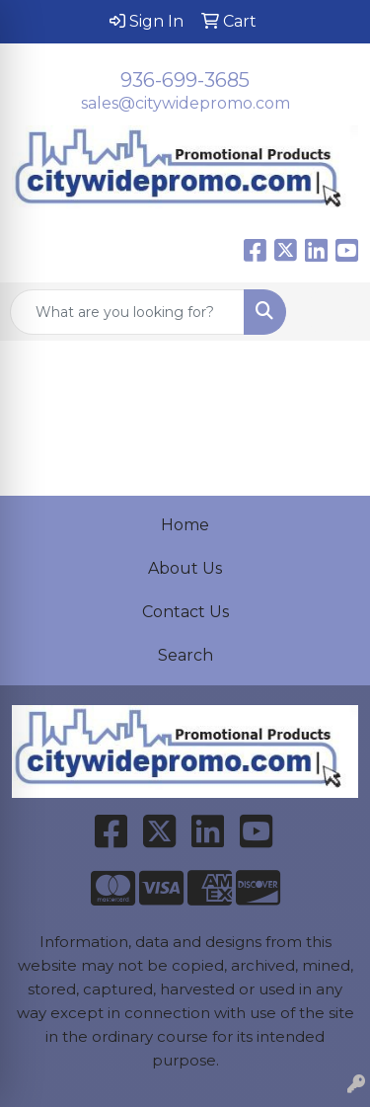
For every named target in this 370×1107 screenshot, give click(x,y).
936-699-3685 (185, 80)
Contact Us (185, 611)
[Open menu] (330, 312)
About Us (185, 568)
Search (185, 655)
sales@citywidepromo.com (185, 103)
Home (185, 524)
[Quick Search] (127, 312)
